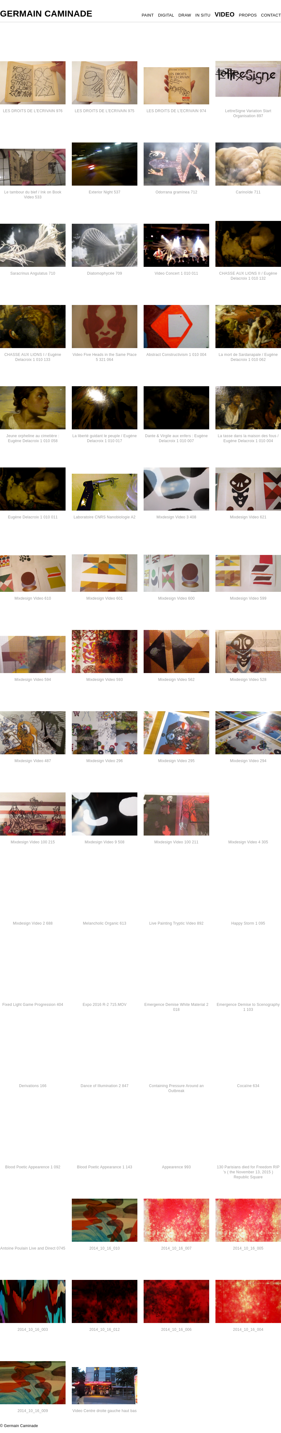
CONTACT (271, 15)
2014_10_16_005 (248, 1248)
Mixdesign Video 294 (248, 761)
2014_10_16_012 (104, 1329)
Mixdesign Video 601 (104, 598)
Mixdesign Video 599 (248, 598)
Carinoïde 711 (248, 192)
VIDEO (225, 14)
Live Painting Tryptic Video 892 (176, 923)
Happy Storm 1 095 (248, 923)
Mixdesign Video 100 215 (33, 842)
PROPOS (248, 15)
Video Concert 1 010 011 (176, 273)
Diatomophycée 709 (104, 273)
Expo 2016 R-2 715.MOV (104, 1004)
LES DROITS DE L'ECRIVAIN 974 (176, 111)
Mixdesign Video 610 (33, 598)
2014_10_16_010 (104, 1248)
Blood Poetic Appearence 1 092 (33, 1167)
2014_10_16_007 (176, 1248)
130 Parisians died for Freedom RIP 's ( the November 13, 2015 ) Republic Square (248, 1172)
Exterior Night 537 (104, 192)
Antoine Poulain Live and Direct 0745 (32, 1248)
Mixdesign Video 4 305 (248, 842)
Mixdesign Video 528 (248, 679)
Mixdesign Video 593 (104, 679)
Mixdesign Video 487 (33, 761)
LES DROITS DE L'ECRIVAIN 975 (104, 111)
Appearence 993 (176, 1167)
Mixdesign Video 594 (33, 679)
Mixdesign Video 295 (176, 761)
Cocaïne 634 (248, 1086)
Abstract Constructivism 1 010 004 (176, 354)
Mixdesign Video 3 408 (176, 517)
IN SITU (202, 15)
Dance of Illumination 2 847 (105, 1086)
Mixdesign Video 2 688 (33, 923)
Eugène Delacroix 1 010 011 (32, 517)
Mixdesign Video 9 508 (105, 842)
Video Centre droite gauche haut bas (104, 1411)
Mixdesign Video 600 (176, 598)
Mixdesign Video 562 (176, 679)
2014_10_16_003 (32, 1329)
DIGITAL (166, 15)
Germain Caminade (46, 13)
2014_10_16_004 (248, 1329)
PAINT (148, 15)
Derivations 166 (33, 1086)
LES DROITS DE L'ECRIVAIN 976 (32, 111)
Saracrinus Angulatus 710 (32, 273)
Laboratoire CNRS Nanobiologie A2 (105, 517)
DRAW (185, 15)
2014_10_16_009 (32, 1411)
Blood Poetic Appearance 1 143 (104, 1167)
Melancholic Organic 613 (104, 923)
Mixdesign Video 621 (248, 517)
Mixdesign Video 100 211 (176, 842)
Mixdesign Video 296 (104, 761)
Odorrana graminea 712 (176, 192)
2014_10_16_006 (176, 1329)
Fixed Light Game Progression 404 (32, 1004)
